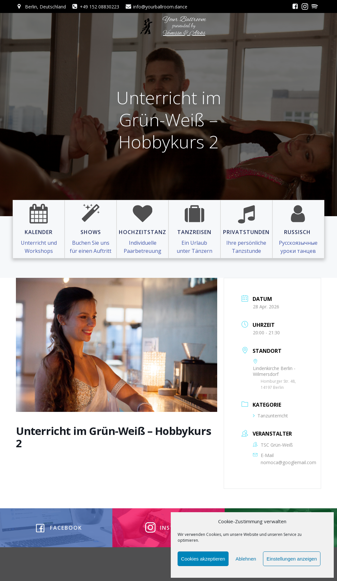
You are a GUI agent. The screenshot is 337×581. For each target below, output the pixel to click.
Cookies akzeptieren (203, 559)
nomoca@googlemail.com (288, 462)
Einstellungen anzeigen (292, 559)
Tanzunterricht (270, 416)
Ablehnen (245, 559)
